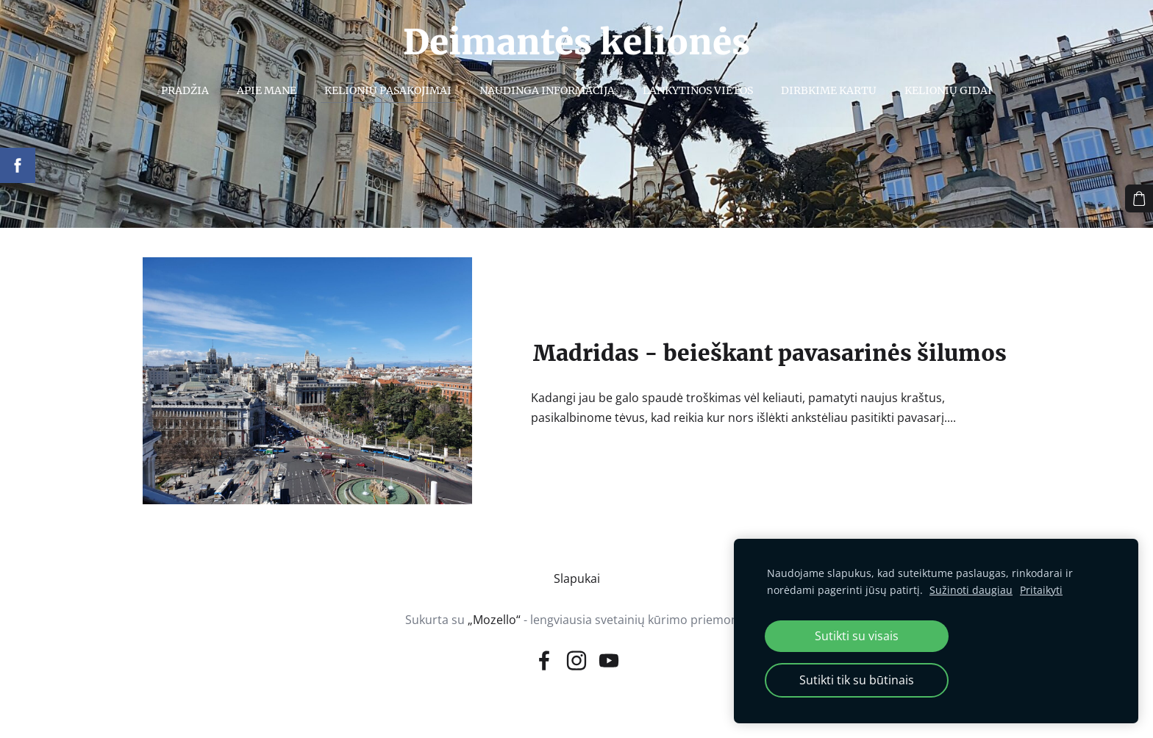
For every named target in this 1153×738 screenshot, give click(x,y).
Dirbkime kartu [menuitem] (829, 90)
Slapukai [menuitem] (577, 578)
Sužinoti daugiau (971, 590)
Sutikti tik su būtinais (856, 680)
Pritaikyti (1041, 590)
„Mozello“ (494, 620)
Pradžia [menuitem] (185, 90)
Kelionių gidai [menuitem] (948, 90)
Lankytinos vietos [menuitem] (698, 90)
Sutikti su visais (857, 636)
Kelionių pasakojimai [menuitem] (387, 90)
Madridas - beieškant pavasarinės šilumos (770, 353)
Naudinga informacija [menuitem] (547, 90)
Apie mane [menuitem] (266, 90)
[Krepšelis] (1139, 198)
